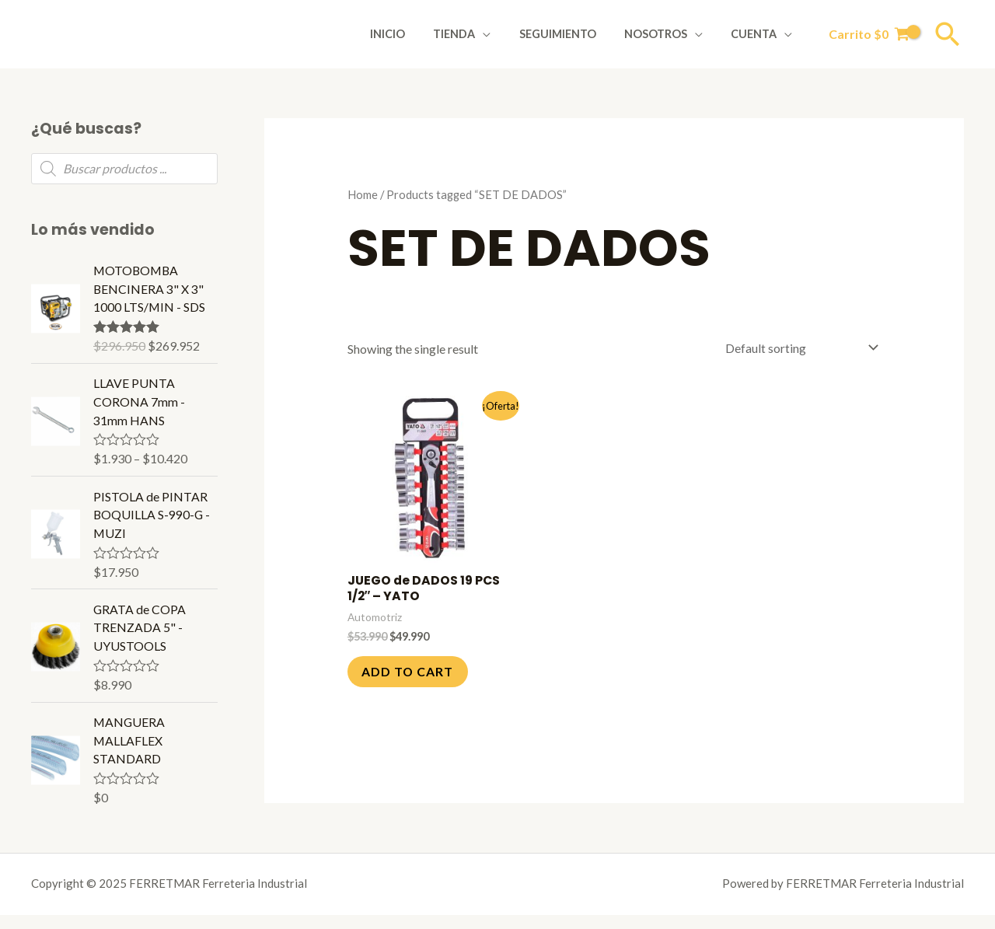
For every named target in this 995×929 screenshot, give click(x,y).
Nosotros (664, 33)
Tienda (474, 33)
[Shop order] (797, 347)
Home (362, 194)
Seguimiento (571, 33)
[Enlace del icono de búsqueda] (947, 34)
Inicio (413, 33)
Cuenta (757, 33)
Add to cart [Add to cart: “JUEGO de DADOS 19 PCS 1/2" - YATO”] (409, 672)
